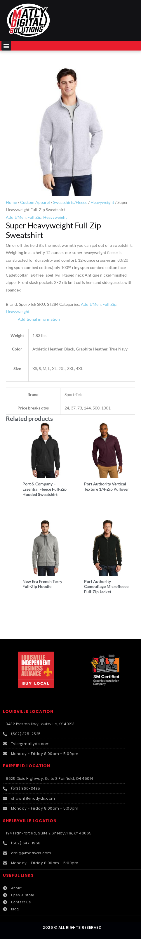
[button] (6, 46)
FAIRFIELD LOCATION (26, 766)
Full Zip (34, 217)
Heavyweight (102, 202)
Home (11, 202)
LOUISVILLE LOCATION (28, 711)
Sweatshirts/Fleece (70, 202)
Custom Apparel (35, 202)
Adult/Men (16, 217)
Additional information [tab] (39, 319)
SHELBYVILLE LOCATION (30, 821)
